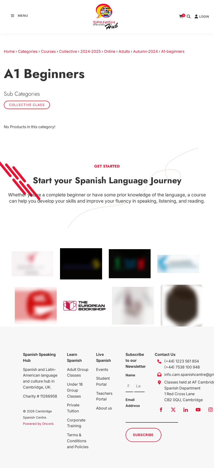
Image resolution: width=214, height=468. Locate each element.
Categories (28, 51)
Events (102, 369)
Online (109, 51)
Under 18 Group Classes (75, 390)
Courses (48, 51)
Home (9, 51)
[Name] (129, 386)
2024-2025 (90, 51)
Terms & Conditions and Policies (77, 440)
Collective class (27, 105)
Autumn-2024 (145, 51)
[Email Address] (152, 417)
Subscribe (143, 435)
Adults (124, 51)
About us (104, 408)
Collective (68, 51)
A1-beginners (172, 51)
